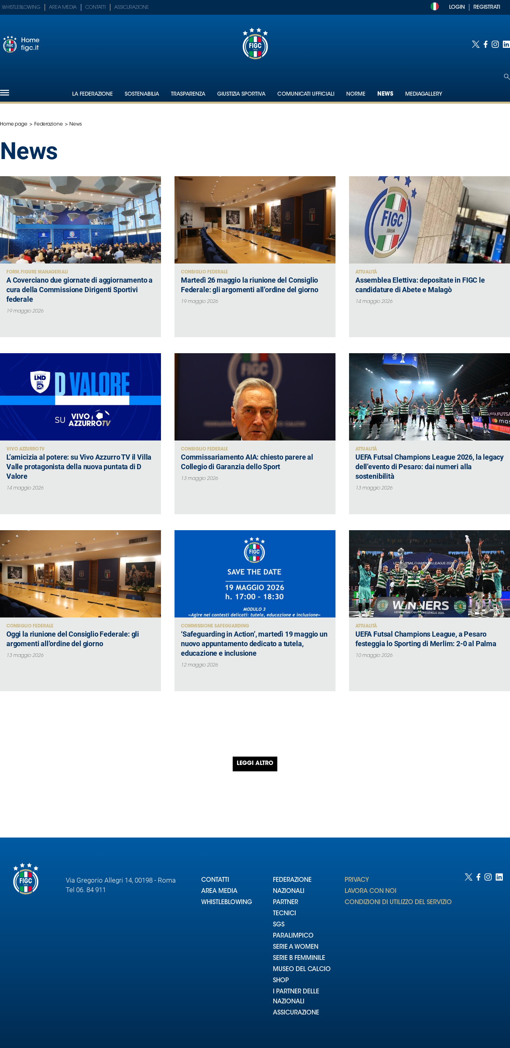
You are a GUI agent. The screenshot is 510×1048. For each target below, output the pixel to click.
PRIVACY (357, 880)
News (385, 94)
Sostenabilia (142, 94)
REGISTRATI (486, 7)
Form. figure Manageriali (37, 272)
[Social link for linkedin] (506, 44)
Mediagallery (423, 94)
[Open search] (507, 77)
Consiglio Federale (204, 272)
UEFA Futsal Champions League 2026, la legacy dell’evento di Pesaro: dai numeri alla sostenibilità (429, 466)
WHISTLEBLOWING (226, 903)
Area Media (62, 7)
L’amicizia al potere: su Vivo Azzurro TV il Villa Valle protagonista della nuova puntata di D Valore (78, 466)
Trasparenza (188, 94)
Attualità (366, 272)
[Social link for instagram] (495, 44)
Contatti (95, 7)
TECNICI (284, 914)
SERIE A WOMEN (295, 947)
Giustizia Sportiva (241, 94)
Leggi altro (255, 764)
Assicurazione (131, 7)
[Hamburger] (4, 92)
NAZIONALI (288, 892)
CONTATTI (215, 880)
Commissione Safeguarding (215, 626)
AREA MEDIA (219, 892)
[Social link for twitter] (476, 44)
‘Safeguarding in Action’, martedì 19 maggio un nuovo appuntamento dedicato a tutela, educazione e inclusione (254, 643)
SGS (278, 925)
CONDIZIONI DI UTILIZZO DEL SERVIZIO (398, 903)
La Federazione (92, 94)
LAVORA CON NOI (370, 892)
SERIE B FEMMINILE (299, 958)
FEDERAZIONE (292, 880)
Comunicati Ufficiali (305, 94)
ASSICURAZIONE (296, 1013)
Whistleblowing (21, 7)
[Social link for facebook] (486, 44)
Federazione (48, 124)
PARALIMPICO (293, 936)
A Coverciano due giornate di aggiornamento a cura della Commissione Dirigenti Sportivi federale (79, 289)
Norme (355, 94)
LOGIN (457, 7)
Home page (13, 124)
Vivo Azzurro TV (25, 449)
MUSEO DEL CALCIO (302, 970)
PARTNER (285, 903)
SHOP (281, 981)
